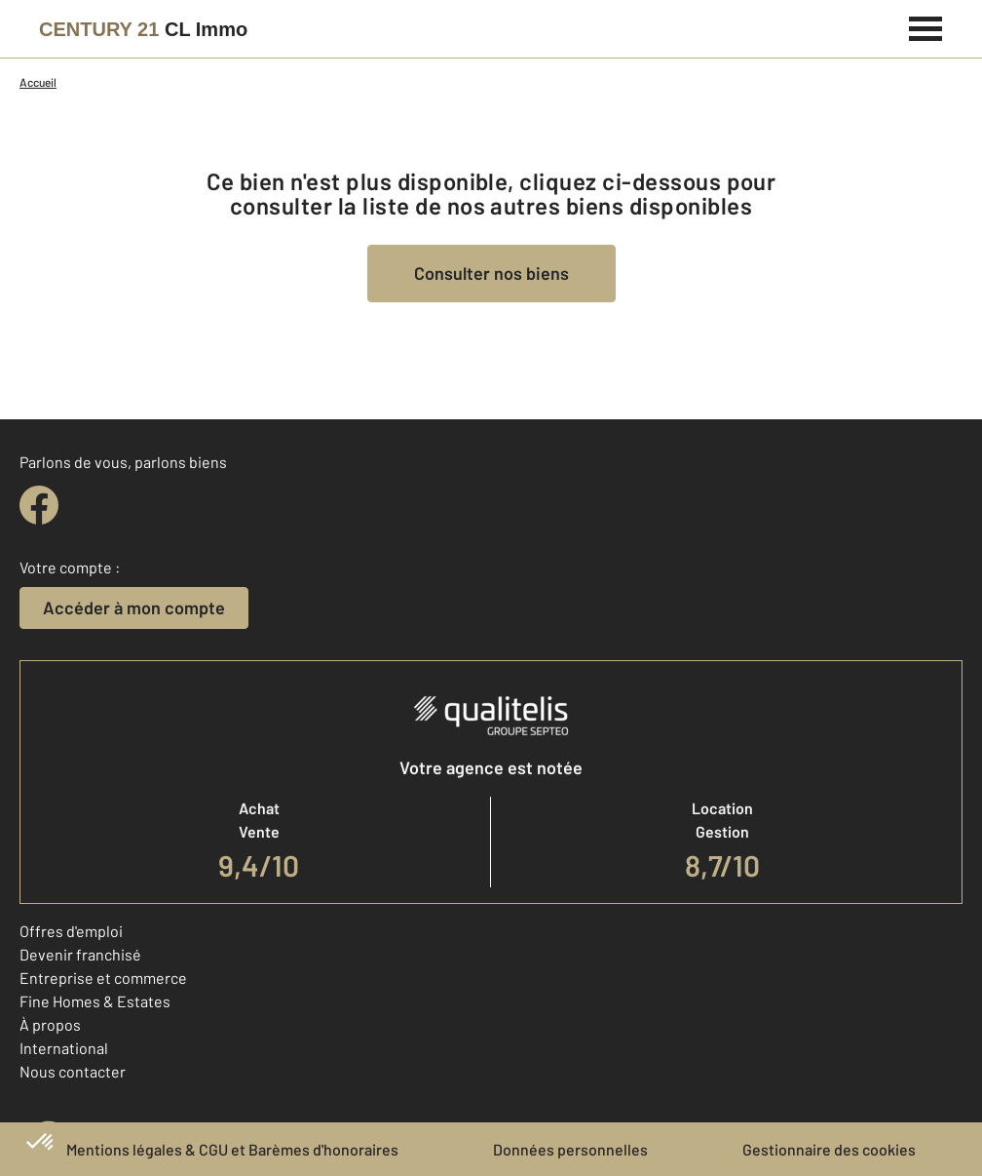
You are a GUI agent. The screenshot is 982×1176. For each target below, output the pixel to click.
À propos (50, 1024)
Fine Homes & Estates (94, 1001)
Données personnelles (570, 1149)
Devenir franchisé (80, 954)
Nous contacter (72, 1071)
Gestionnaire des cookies (829, 1149)
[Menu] (926, 26)
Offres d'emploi (71, 930)
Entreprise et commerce (103, 977)
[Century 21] (143, 29)
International (63, 1048)
